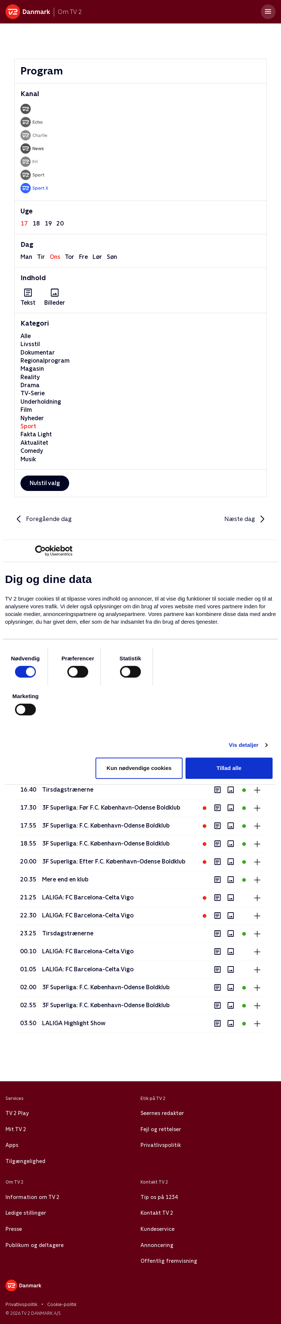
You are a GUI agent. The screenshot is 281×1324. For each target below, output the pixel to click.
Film (26, 409)
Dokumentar (37, 352)
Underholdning (40, 401)
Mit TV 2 (15, 1129)
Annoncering (156, 1245)
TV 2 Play (17, 1113)
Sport (28, 426)
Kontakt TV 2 (156, 1213)
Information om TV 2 (32, 1197)
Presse (13, 1229)
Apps (11, 1145)
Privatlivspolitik (160, 1145)
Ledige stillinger (25, 1213)
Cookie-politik (61, 1304)
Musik (28, 459)
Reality (30, 377)
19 (48, 223)
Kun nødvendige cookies (139, 768)
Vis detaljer (244, 745)
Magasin (32, 368)
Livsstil (30, 344)
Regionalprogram (45, 360)
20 (60, 223)
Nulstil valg (45, 483)
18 (36, 223)
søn (112, 256)
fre (83, 256)
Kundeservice (157, 1229)
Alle (25, 336)
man (26, 256)
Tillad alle (229, 768)
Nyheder (32, 418)
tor (69, 256)
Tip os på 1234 (158, 1197)
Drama (30, 385)
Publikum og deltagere (34, 1245)
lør (97, 256)
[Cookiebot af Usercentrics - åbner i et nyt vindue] (40, 550)
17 (24, 223)
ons (55, 256)
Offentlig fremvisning (168, 1261)
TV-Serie (32, 393)
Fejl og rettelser (160, 1129)
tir (41, 256)
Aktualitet (34, 442)
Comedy (31, 450)
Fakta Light (36, 434)
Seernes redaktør (162, 1113)
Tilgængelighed (25, 1161)
